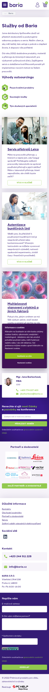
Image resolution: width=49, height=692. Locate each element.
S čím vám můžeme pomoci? (16, 616)
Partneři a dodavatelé (12, 516)
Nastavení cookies (24, 363)
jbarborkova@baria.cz (31, 394)
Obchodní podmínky (12, 512)
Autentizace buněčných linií (19, 226)
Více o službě (24, 183)
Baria (11, 13)
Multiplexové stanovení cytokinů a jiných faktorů (23, 307)
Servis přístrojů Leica (23, 149)
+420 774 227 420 (29, 390)
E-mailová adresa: (11, 604)
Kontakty (6, 509)
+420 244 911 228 (20, 556)
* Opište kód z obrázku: (12, 636)
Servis (5, 520)
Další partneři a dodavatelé (24, 486)
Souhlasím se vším (24, 356)
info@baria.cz (18, 566)
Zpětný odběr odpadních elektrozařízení (21, 523)
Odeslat (24, 667)
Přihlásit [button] (24, 424)
